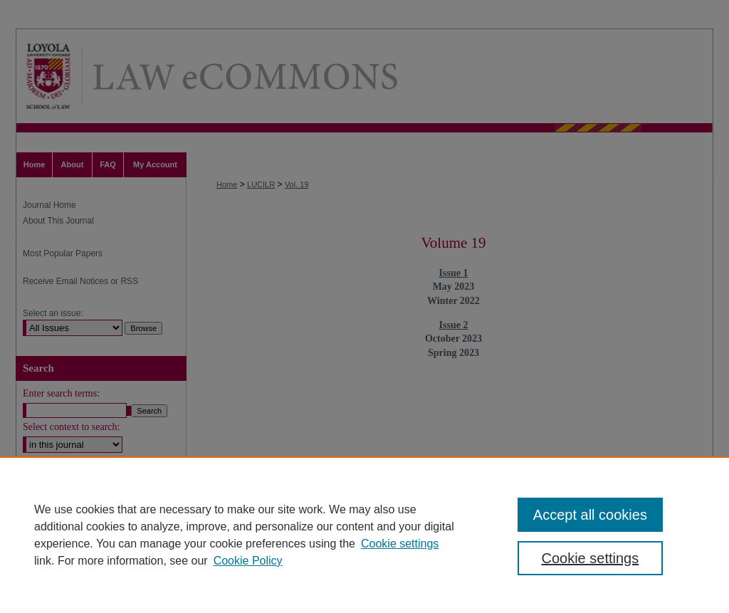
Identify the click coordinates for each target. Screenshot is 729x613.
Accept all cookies (590, 515)
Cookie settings (400, 544)
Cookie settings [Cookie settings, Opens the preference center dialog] (590, 558)
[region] (364, 534)
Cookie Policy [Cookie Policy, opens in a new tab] (248, 561)
